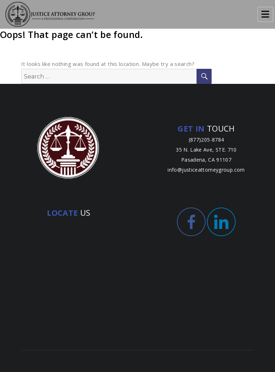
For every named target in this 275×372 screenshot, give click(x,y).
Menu (265, 14)
